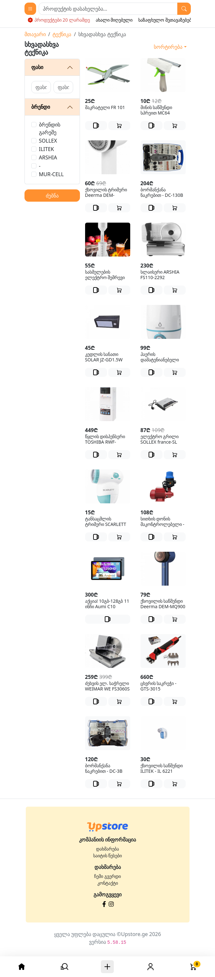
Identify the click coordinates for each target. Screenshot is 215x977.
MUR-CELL (51, 174)
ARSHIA (48, 157)
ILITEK (46, 149)
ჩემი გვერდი (107, 876)
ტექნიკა (62, 34)
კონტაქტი (107, 883)
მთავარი (35, 34)
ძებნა (52, 195)
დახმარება (107, 849)
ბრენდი (40, 106)
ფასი (37, 67)
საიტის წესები (107, 855)
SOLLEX (48, 140)
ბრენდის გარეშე (49, 128)
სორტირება (168, 46)
